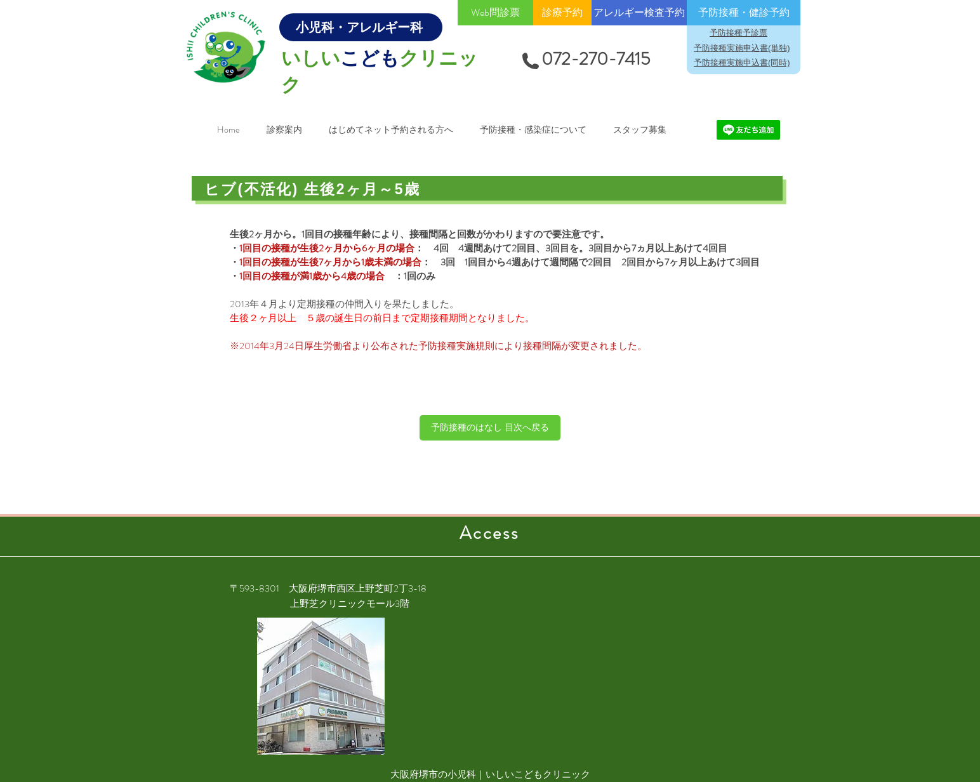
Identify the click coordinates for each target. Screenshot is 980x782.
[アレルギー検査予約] (639, 12)
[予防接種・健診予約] (743, 12)
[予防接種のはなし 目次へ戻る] (490, 428)
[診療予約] (562, 12)
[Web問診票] (495, 12)
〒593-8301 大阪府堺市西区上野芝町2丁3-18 (328, 588)
